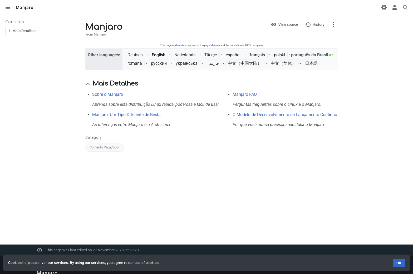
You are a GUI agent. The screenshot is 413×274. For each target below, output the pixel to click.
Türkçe (210, 54)
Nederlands (184, 54)
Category (93, 137)
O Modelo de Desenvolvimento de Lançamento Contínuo (285, 114)
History (318, 24)
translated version (186, 45)
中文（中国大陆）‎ (245, 63)
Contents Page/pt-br (105, 147)
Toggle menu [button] (8, 7)
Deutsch (135, 54)
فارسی (212, 63)
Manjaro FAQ (245, 94)
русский (159, 63)
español (233, 54)
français (257, 54)
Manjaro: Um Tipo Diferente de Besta (126, 114)
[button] (87, 84)
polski (279, 54)
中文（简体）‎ (283, 63)
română (134, 63)
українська (187, 63)
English (158, 54)
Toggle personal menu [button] (394, 7)
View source (288, 24)
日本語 (311, 63)
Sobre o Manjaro (107, 94)
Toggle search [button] (405, 7)
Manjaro (215, 45)
